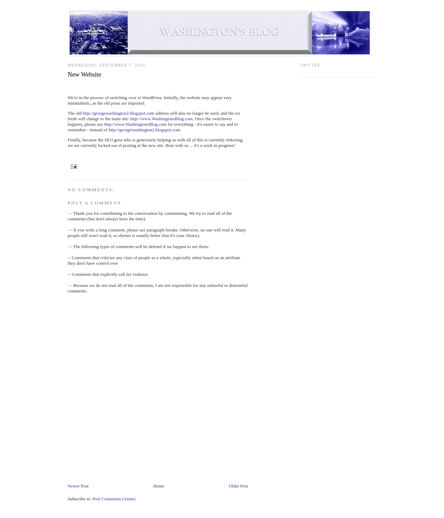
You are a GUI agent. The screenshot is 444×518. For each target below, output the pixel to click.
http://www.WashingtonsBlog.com (161, 118)
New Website (84, 74)
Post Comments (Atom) (114, 498)
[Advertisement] (194, 461)
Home (158, 486)
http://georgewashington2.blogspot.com (118, 113)
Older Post (238, 486)
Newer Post (78, 486)
